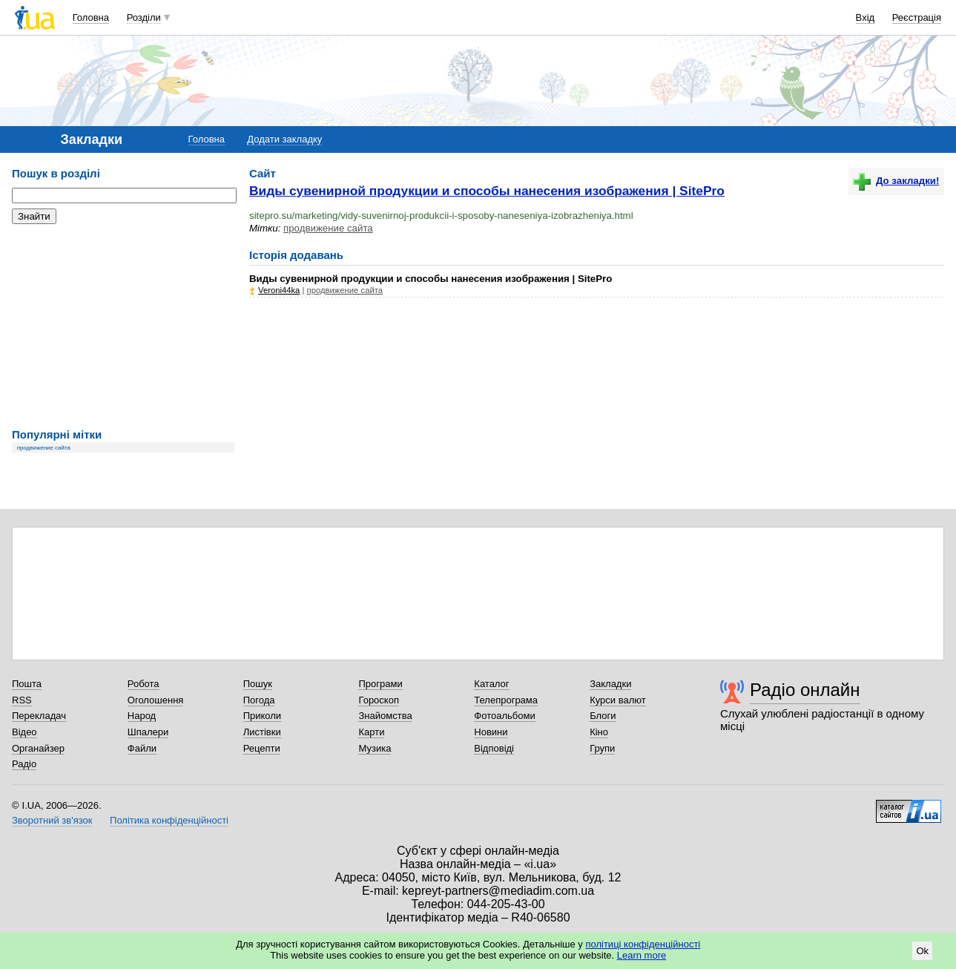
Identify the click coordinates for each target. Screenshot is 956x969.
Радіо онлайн (805, 690)
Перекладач (39, 715)
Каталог (491, 683)
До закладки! (896, 180)
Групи (602, 748)
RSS (22, 700)
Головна (91, 17)
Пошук (257, 683)
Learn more (641, 955)
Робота (143, 683)
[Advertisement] (123, 326)
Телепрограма (506, 700)
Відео (24, 732)
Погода (259, 700)
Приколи (262, 715)
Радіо (24, 763)
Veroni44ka (279, 290)
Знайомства (385, 715)
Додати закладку (284, 139)
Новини (490, 732)
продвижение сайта (43, 447)
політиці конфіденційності (642, 944)
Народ (142, 715)
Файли (142, 748)
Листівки (262, 732)
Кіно (599, 732)
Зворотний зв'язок (52, 820)
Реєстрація (916, 17)
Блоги (603, 715)
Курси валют (618, 700)
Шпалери (148, 732)
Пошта (27, 683)
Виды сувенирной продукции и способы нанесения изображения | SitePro (487, 190)
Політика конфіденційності (169, 820)
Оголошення (156, 700)
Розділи (144, 17)
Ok (922, 950)
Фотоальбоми (504, 715)
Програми (380, 683)
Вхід (865, 17)
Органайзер (38, 748)
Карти (371, 732)
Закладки (610, 683)
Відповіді (494, 748)
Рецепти (261, 748)
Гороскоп (378, 700)
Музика (374, 748)
